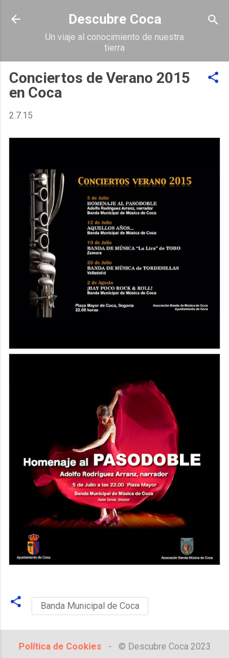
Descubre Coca (114, 19)
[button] (213, 78)
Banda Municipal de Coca (90, 605)
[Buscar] (213, 21)
